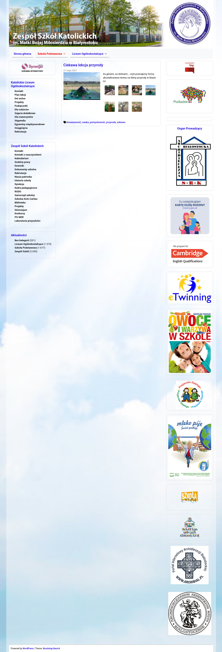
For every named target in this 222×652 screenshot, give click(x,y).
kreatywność (74, 122)
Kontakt (19, 91)
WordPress (28, 648)
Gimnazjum (21, 210)
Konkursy (20, 213)
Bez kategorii (22, 240)
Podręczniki (21, 105)
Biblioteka (20, 202)
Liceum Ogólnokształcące (29, 244)
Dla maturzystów (24, 117)
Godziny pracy (22, 162)
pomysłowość (97, 122)
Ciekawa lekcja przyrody (83, 65)
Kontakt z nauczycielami (28, 154)
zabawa (121, 122)
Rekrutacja (20, 131)
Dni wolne (20, 98)
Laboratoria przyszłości (27, 220)
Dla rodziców (22, 109)
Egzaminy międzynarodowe (30, 124)
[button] (52, 53)
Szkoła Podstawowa (26, 247)
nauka (85, 122)
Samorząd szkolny (25, 195)
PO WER (19, 217)
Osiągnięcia (21, 128)
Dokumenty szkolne (25, 169)
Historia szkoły (23, 180)
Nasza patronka (23, 176)
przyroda (111, 122)
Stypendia (20, 120)
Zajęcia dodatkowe (25, 113)
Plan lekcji (20, 94)
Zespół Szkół (22, 251)
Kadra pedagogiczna (26, 187)
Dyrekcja (19, 184)
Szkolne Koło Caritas (26, 198)
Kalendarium (22, 158)
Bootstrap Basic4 (51, 648)
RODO (18, 191)
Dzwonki (19, 165)
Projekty (19, 102)
